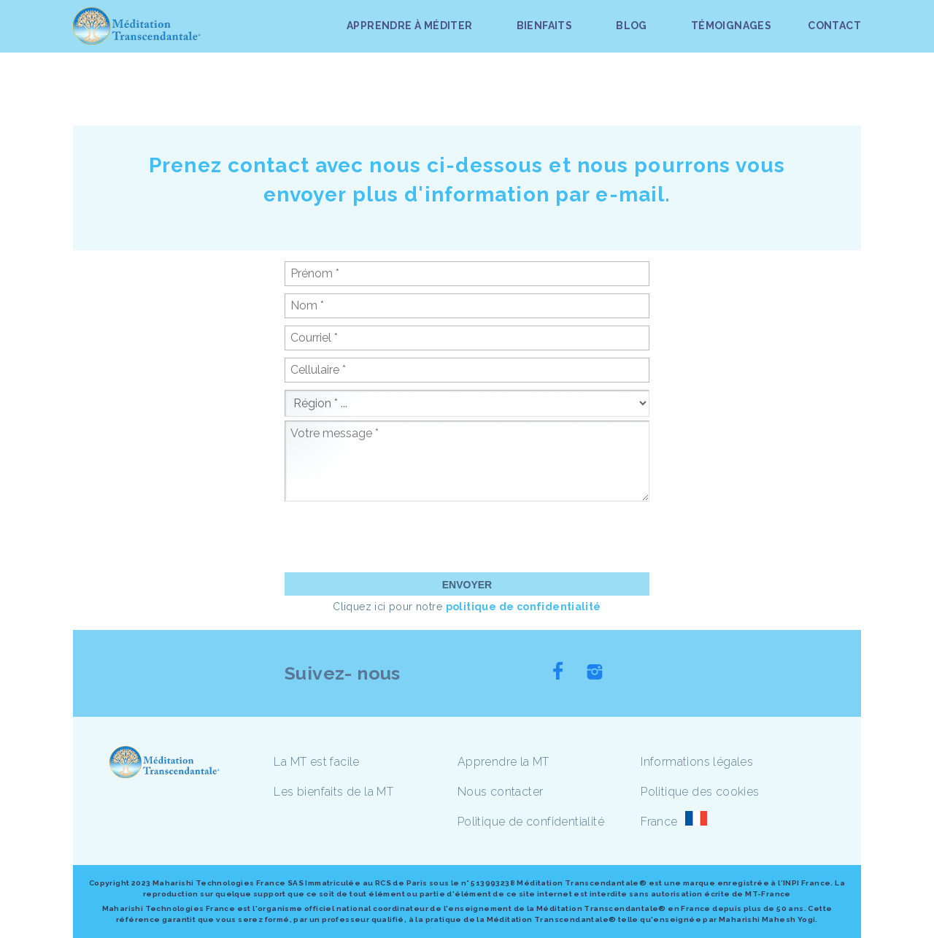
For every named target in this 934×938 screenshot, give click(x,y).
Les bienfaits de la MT (333, 792)
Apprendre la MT (503, 762)
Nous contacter (501, 792)
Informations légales (697, 762)
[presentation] (395, 536)
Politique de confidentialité (531, 822)
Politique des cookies (700, 792)
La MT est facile (316, 762)
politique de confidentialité (523, 606)
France (659, 822)
